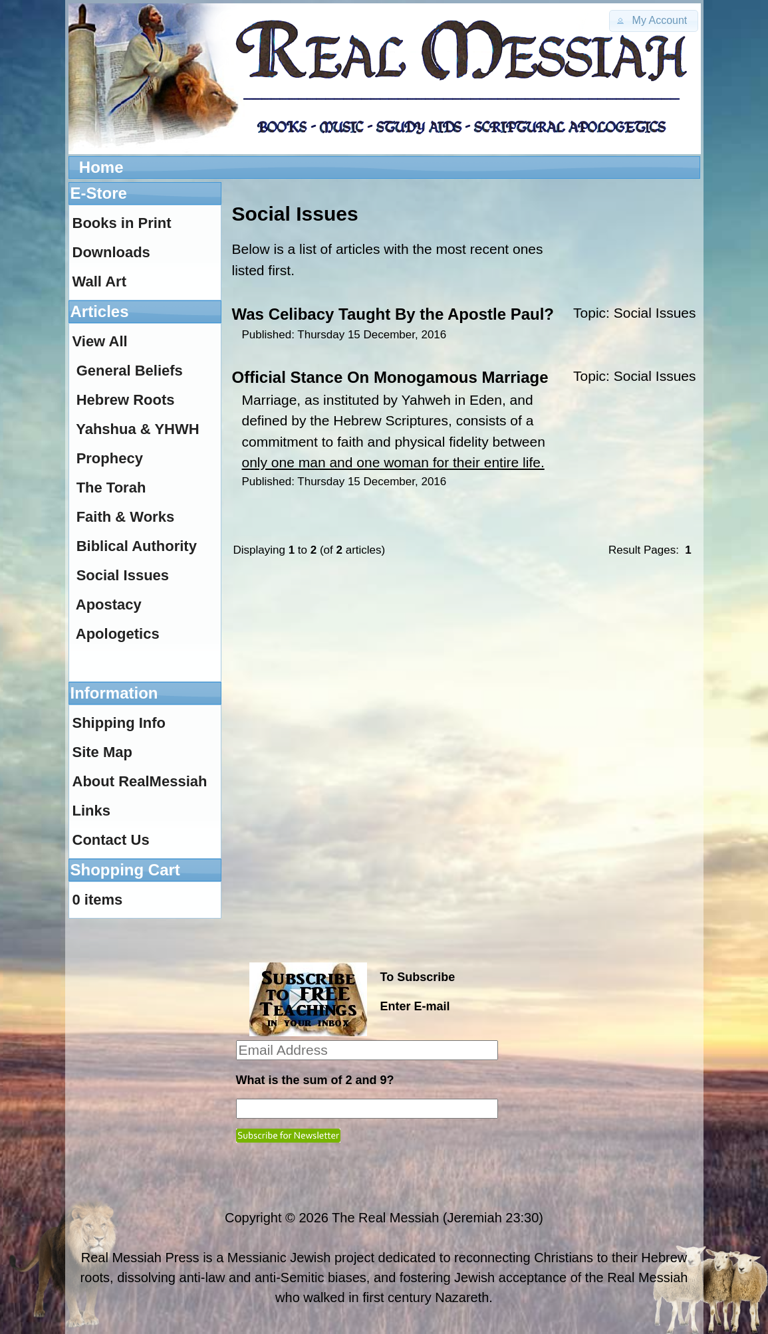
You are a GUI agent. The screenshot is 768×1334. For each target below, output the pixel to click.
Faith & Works (125, 516)
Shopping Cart (125, 870)
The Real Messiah (385, 1217)
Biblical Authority (136, 546)
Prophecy (109, 458)
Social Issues (655, 312)
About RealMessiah (139, 781)
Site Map (102, 752)
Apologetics (118, 633)
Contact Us (111, 840)
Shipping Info (119, 723)
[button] (653, 21)
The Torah (111, 487)
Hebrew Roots (125, 399)
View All (100, 341)
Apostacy (109, 604)
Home (101, 167)
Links (91, 810)
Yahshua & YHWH (137, 429)
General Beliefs (129, 370)
